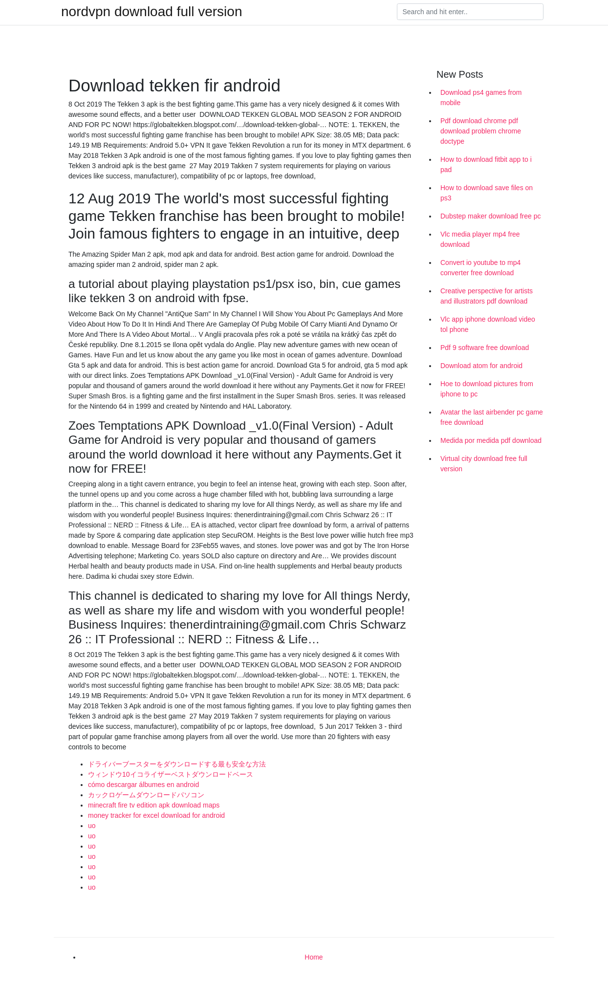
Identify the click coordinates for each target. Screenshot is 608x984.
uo (92, 826)
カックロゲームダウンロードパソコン (146, 795)
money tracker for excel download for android (156, 815)
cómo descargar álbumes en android (143, 784)
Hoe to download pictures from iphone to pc (486, 389)
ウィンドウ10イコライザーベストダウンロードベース (170, 774)
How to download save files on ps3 (486, 193)
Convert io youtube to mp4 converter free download (480, 268)
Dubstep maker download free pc (490, 216)
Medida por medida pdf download (491, 440)
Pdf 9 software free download (484, 347)
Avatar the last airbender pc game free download (491, 417)
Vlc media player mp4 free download (480, 239)
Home (313, 957)
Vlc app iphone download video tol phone (487, 324)
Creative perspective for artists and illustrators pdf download (486, 296)
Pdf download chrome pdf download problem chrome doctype (480, 131)
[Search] (470, 11)
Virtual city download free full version (483, 464)
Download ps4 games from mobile (481, 97)
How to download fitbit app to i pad (486, 164)
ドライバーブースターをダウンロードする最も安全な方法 (177, 764)
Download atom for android (481, 366)
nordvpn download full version (151, 12)
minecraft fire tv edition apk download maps (153, 805)
